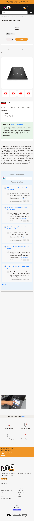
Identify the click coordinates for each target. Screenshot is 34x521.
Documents (12, 49)
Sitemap (20, 496)
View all (4, 284)
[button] (33, 93)
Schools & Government (6, 490)
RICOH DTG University (17, 124)
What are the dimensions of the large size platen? (18, 247)
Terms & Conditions (6, 498)
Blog (2, 494)
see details (26, 1)
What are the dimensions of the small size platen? (18, 267)
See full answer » (24, 198)
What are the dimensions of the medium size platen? (17, 188)
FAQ (10, 102)
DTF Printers (4, 488)
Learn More (23, 416)
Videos (24, 49)
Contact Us (20, 488)
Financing (20, 490)
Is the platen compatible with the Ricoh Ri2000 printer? (17, 208)
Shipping (3, 496)
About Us (4, 483)
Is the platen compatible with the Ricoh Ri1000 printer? (17, 228)
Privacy (19, 494)
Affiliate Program (22, 492)
